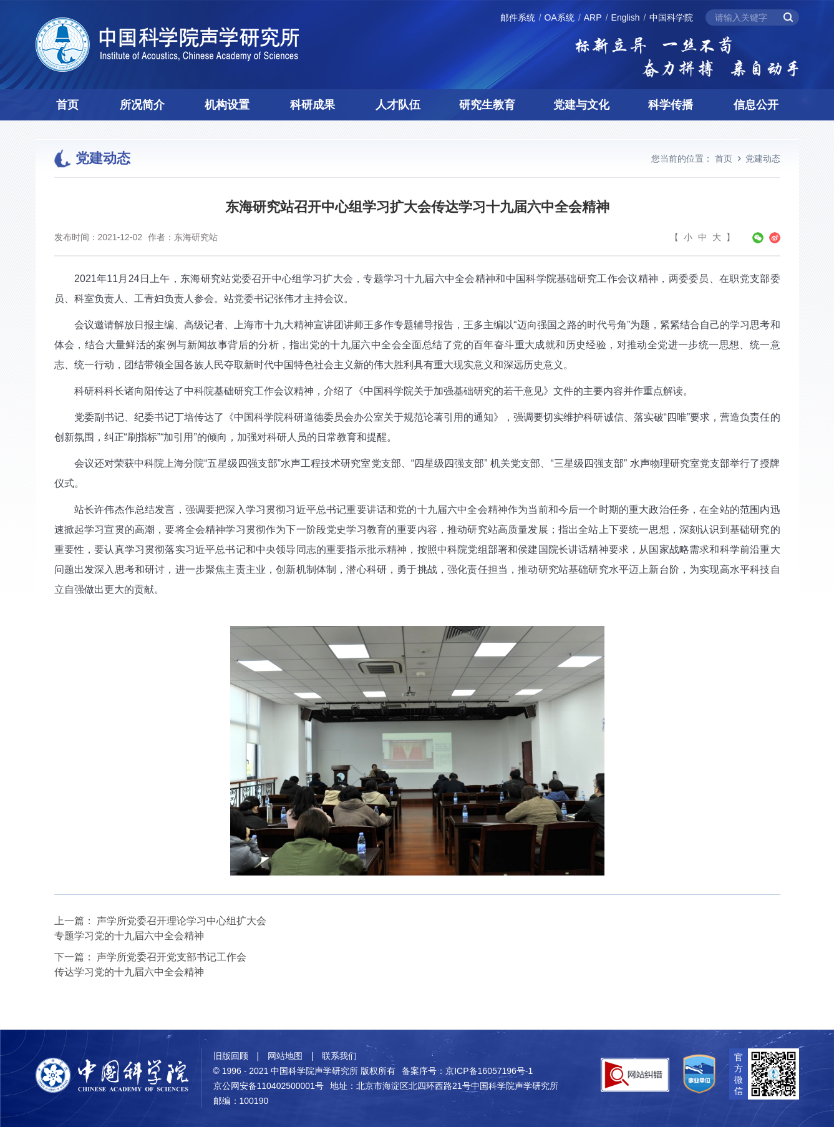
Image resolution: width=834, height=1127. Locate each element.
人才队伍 (398, 105)
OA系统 (560, 17)
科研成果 (312, 105)
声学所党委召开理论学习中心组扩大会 (181, 920)
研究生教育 (487, 105)
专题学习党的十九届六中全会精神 (129, 935)
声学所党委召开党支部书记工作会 (171, 957)
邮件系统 (517, 17)
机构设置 (227, 105)
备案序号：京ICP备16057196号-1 (467, 1071)
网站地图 (285, 1056)
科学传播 (670, 105)
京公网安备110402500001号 (268, 1086)
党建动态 (762, 158)
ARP (593, 17)
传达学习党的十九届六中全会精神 (129, 972)
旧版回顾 (230, 1056)
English (625, 17)
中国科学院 (671, 17)
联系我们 (339, 1056)
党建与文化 (581, 105)
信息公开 (756, 105)
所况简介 (142, 105)
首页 (67, 105)
